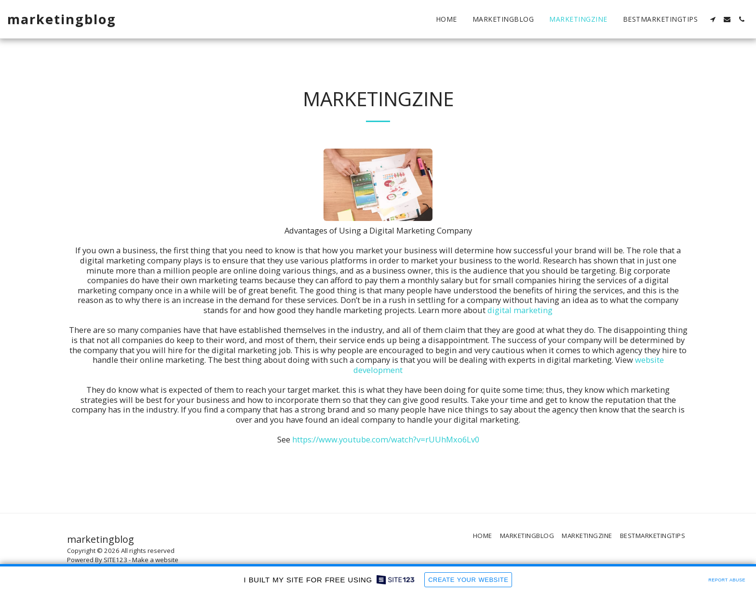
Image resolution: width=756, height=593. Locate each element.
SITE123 (115, 559)
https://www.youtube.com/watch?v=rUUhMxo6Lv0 (385, 439)
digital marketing (520, 310)
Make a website (155, 559)
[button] (712, 19)
